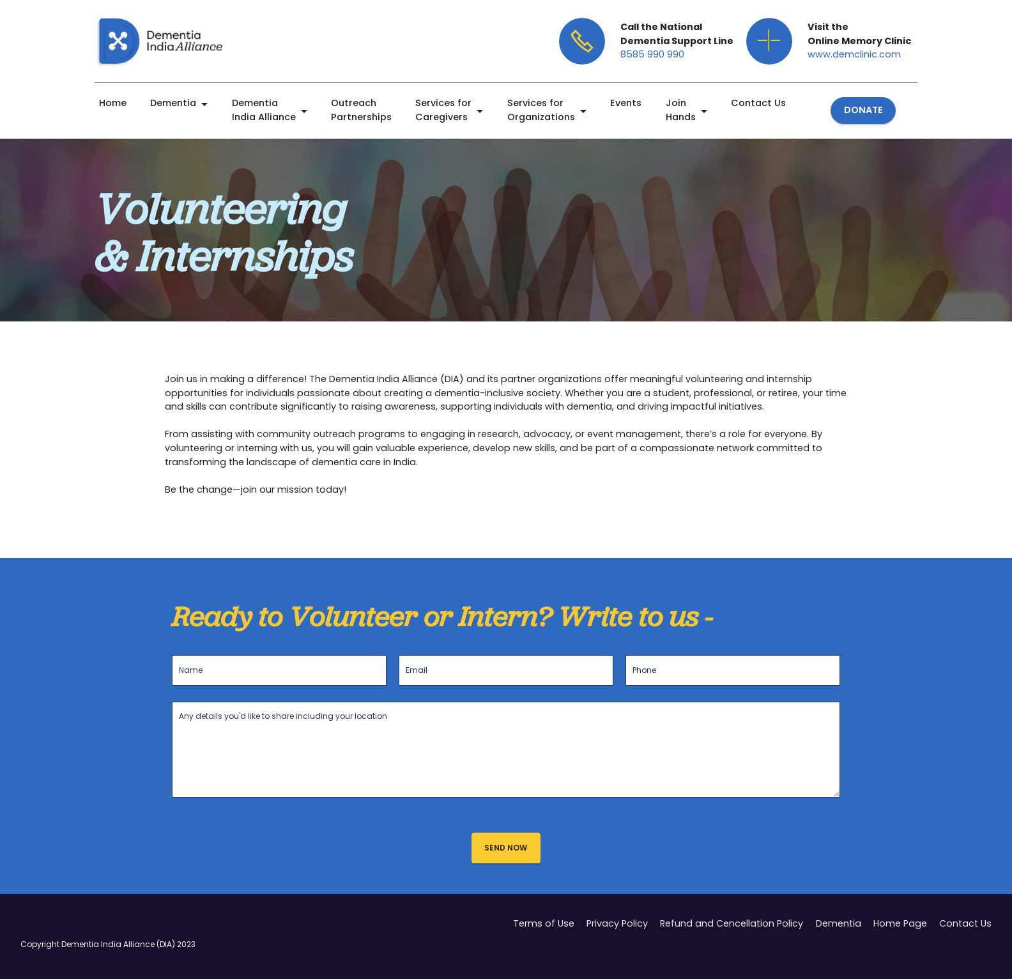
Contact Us (758, 102)
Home (112, 102)
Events (625, 102)
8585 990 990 (652, 54)
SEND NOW (505, 847)
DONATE (863, 110)
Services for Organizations (541, 109)
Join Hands (681, 109)
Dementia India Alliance (264, 109)
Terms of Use (543, 939)
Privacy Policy (617, 939)
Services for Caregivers (443, 109)
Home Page (900, 939)
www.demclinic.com (854, 54)
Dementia (173, 102)
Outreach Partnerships (361, 109)
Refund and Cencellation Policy (731, 939)
